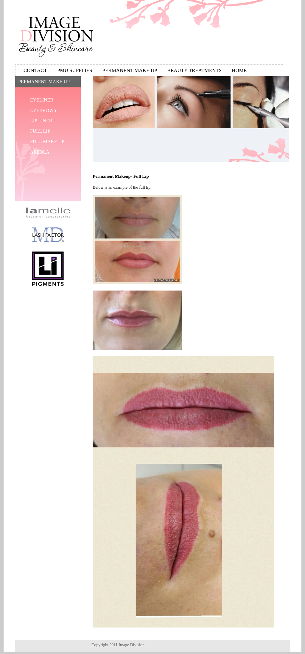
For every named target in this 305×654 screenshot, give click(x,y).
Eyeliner (41, 99)
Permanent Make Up (129, 70)
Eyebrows (43, 110)
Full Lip (40, 131)
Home (239, 70)
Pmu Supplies (74, 70)
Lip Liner (41, 120)
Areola (39, 151)
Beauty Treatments (194, 70)
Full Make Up (47, 141)
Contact (35, 70)
